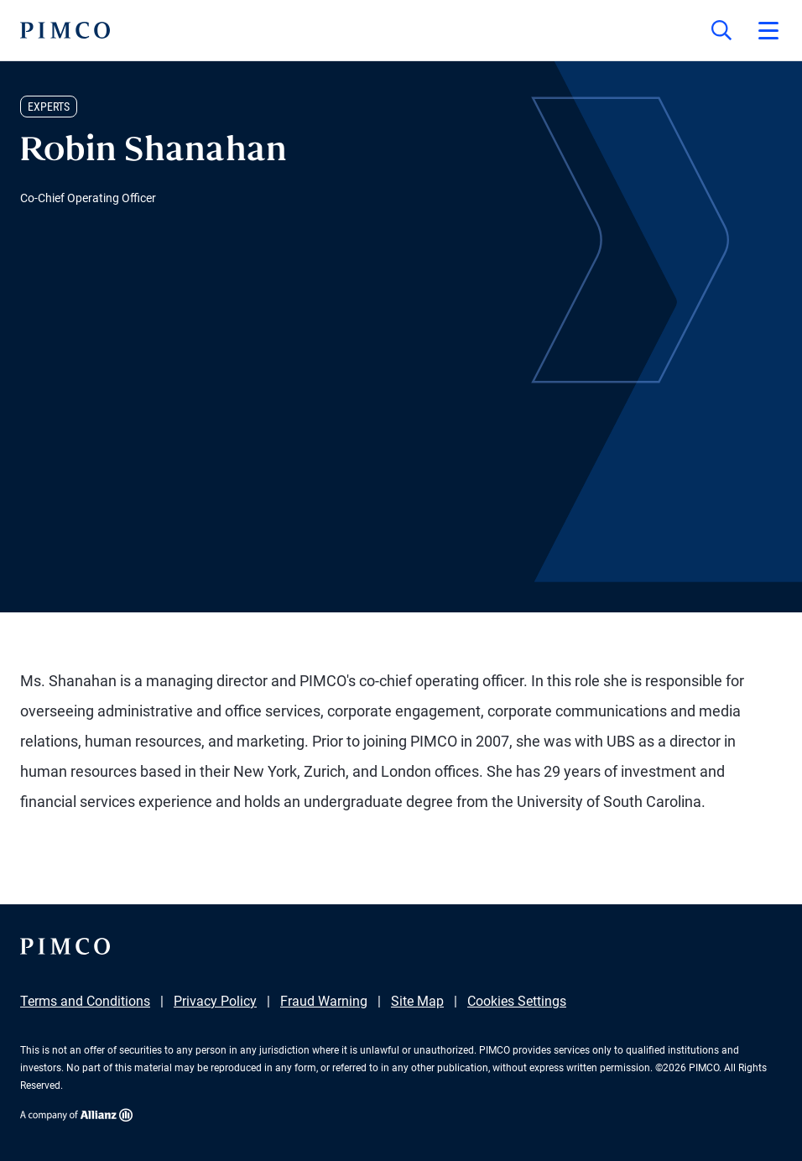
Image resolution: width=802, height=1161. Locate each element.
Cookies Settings (516, 1001)
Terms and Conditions (85, 1001)
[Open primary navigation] (768, 30)
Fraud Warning (323, 1001)
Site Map (417, 1001)
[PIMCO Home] (65, 30)
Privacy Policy (215, 1001)
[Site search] (721, 30)
